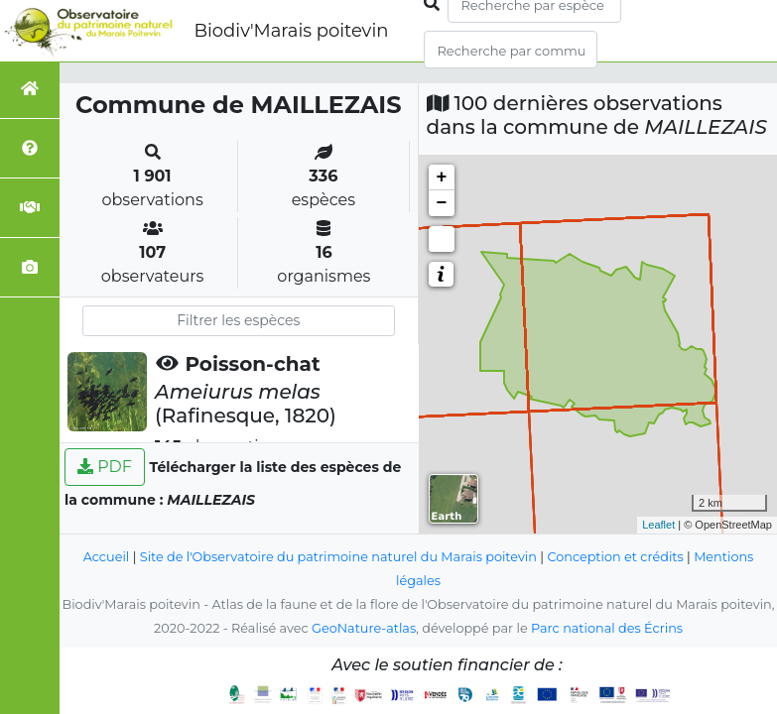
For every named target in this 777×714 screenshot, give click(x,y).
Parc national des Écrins (607, 628)
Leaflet (658, 525)
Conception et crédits (615, 556)
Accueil (106, 556)
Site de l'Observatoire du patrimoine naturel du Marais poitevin (338, 556)
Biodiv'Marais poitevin (291, 31)
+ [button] (442, 177)
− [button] (442, 203)
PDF (104, 466)
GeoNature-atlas (364, 628)
